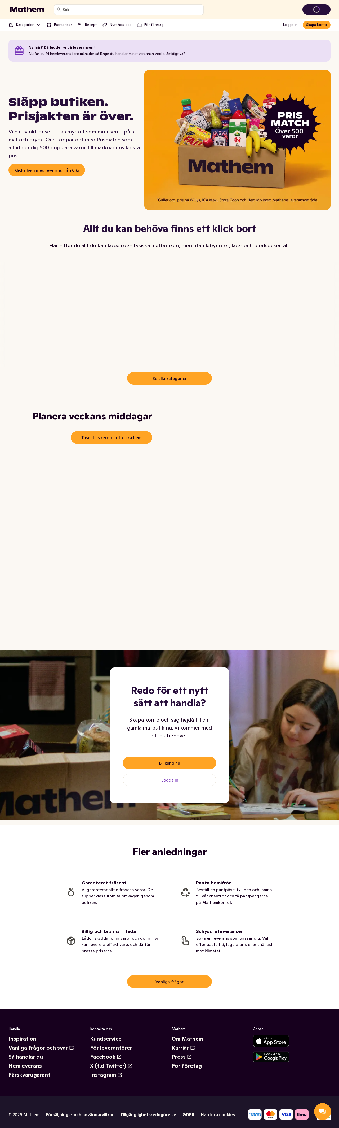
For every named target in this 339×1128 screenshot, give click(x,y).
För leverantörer (111, 1047)
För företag (187, 1065)
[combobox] (132, 10)
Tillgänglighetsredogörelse (148, 1114)
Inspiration (22, 1038)
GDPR (188, 1114)
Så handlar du (25, 1056)
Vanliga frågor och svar (41, 1047)
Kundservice (106, 1038)
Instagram (106, 1074)
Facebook (106, 1056)
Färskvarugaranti (30, 1074)
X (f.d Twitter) (111, 1065)
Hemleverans (25, 1065)
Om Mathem (187, 1038)
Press (182, 1056)
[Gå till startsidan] (27, 9)
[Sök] (59, 9)
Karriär (183, 1047)
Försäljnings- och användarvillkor (80, 1114)
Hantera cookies (218, 1114)
